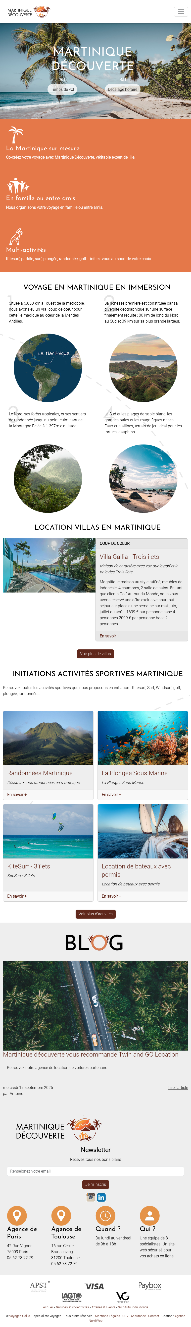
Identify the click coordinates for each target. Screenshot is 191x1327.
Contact (154, 1316)
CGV (125, 1316)
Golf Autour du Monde (133, 1307)
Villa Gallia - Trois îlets (129, 556)
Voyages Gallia (19, 1316)
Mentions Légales (108, 1316)
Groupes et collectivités (72, 1307)
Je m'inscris (95, 1184)
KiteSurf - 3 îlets (28, 866)
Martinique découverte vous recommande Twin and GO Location (91, 1054)
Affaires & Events (103, 1307)
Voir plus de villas (95, 653)
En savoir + (109, 636)
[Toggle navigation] (181, 12)
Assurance (139, 1316)
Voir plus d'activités (96, 914)
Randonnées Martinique (40, 773)
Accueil (48, 1307)
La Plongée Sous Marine (135, 773)
